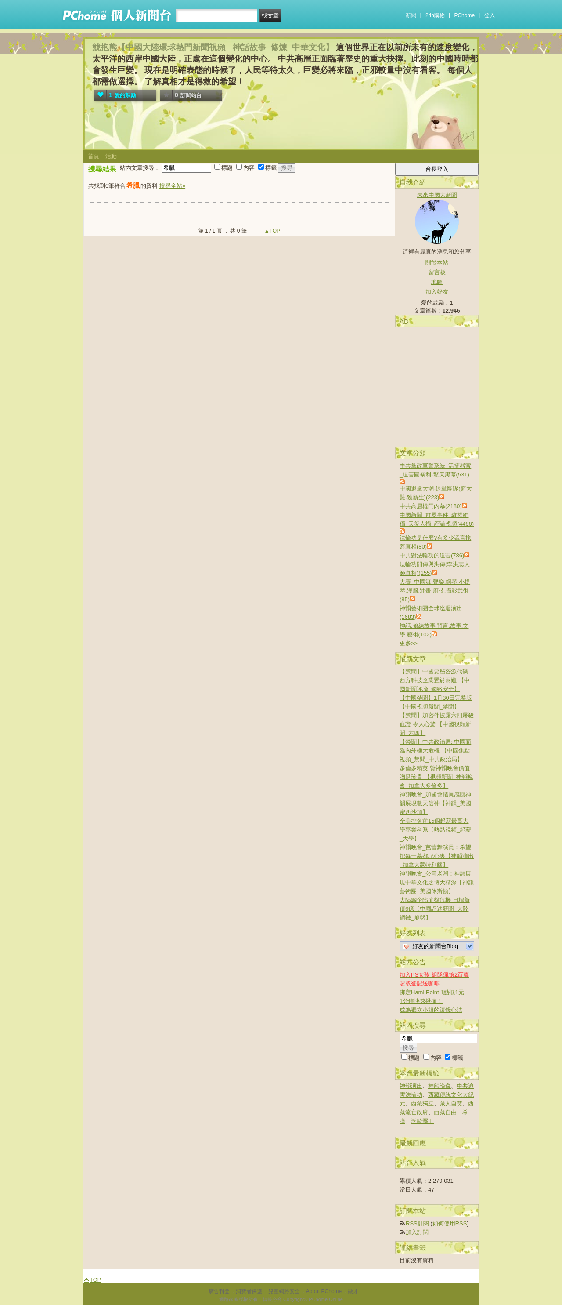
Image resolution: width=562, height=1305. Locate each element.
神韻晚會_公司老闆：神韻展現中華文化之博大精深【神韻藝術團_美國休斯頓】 (437, 882)
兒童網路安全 (284, 1291)
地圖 (437, 282)
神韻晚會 (439, 1086)
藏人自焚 (451, 1103)
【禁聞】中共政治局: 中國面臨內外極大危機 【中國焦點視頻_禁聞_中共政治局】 (435, 750)
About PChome (324, 1291)
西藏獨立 (422, 1103)
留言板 (437, 272)
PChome (464, 15)
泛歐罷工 (422, 1121)
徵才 (353, 1291)
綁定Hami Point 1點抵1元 (432, 992)
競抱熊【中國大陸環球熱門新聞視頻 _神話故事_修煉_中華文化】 (213, 47)
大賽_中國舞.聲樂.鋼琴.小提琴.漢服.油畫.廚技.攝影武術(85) (435, 590)
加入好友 (436, 291)
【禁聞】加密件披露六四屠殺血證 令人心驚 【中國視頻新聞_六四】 (437, 724)
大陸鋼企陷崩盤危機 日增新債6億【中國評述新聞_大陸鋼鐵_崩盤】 (435, 909)
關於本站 (436, 262)
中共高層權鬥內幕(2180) (431, 506)
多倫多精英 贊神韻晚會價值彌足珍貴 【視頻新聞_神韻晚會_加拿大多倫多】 (436, 777)
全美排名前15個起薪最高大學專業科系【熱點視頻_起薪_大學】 (435, 830)
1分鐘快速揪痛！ (421, 1001)
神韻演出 (411, 1086)
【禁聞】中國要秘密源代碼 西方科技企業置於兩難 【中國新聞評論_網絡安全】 (435, 680)
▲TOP (272, 231)
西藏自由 (445, 1112)
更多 (409, 643)
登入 (489, 15)
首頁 (93, 156)
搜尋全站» (172, 185)
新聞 (411, 15)
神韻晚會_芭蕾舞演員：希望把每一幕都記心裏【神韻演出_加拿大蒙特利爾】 (437, 856)
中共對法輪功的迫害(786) (432, 555)
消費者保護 (249, 1291)
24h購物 (435, 15)
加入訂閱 (417, 1232)
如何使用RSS (449, 1223)
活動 (111, 156)
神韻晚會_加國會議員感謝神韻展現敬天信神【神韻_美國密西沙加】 (435, 803)
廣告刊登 (219, 1291)
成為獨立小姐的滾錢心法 (431, 1010)
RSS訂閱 (417, 1223)
